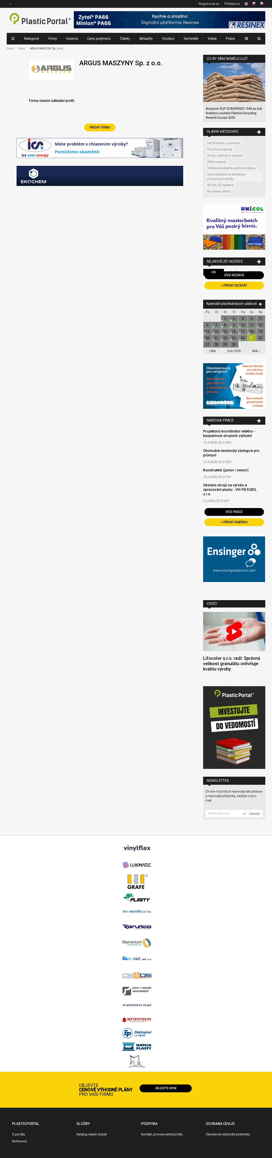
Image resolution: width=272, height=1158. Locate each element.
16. (234, 331)
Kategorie (31, 38)
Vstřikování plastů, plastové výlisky (231, 168)
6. (207, 325)
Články (125, 38)
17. (243, 331)
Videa (212, 38)
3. (243, 318)
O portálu (18, 1134)
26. (261, 338)
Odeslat (251, 813)
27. (208, 344)
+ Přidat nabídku (234, 522)
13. (208, 331)
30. (234, 344)
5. (260, 318)
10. (243, 325)
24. (243, 338)
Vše (213, 272)
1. (225, 318)
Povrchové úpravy (219, 149)
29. (225, 344)
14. (217, 331)
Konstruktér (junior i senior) (226, 470)
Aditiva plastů (216, 162)
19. (261, 331)
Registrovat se (209, 4)
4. (252, 318)
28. (217, 344)
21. (217, 338)
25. (252, 338)
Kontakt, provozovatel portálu (162, 1134)
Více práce (234, 512)
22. (225, 338)
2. (234, 318)
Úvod (10, 48)
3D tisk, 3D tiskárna (220, 185)
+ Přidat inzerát (234, 285)
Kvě (256, 351)
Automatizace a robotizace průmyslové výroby (226, 177)
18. (252, 331)
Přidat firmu (99, 127)
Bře (212, 351)
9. (234, 325)
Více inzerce (234, 275)
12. (261, 325)
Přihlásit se (232, 4)
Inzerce (72, 38)
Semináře (191, 38)
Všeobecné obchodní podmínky (228, 1134)
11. (252, 325)
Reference (19, 1141)
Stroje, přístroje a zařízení (225, 155)
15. (225, 331)
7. (216, 325)
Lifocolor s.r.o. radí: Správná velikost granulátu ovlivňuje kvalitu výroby (231, 664)
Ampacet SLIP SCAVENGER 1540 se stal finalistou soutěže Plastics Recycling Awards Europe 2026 (234, 113)
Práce (230, 38)
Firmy (52, 38)
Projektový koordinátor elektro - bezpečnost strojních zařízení (229, 433)
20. (208, 338)
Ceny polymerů (99, 38)
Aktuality (146, 38)
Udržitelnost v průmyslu (223, 143)
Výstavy (168, 38)
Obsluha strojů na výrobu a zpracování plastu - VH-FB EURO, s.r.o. (230, 489)
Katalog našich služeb (91, 1134)
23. (234, 338)
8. (225, 325)
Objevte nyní (165, 1088)
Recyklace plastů (219, 191)
